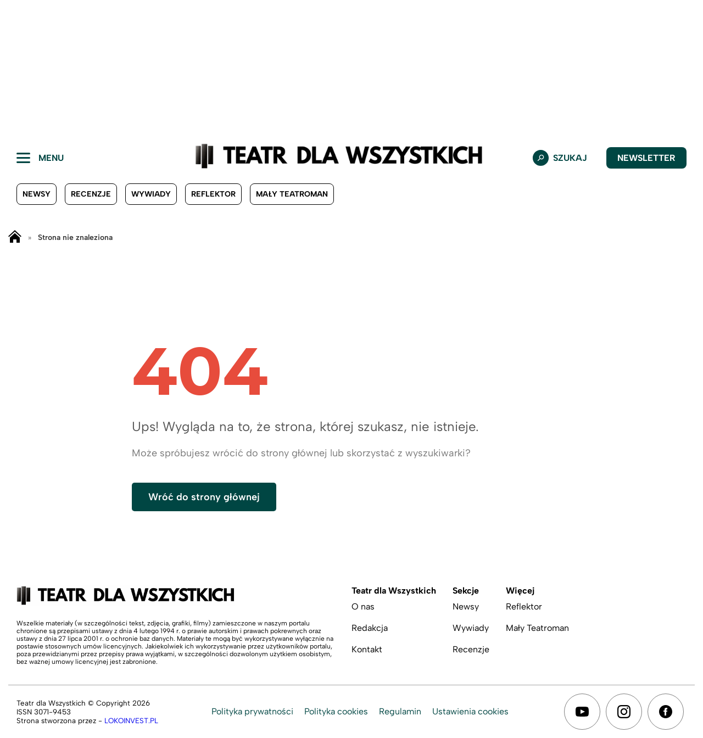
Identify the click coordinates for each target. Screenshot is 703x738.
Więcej (520, 590)
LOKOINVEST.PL (131, 720)
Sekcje (466, 590)
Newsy (37, 194)
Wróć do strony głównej (204, 497)
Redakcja (370, 628)
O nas (363, 606)
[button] (25, 66)
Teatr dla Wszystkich (394, 590)
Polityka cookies (336, 711)
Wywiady (151, 194)
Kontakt (367, 649)
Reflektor (213, 194)
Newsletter (646, 158)
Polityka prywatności (252, 711)
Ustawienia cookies (470, 711)
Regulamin (400, 711)
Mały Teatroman (292, 194)
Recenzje (91, 194)
